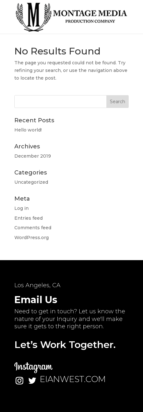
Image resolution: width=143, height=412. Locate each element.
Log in (21, 208)
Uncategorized (31, 182)
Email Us (35, 300)
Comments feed (32, 228)
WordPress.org (31, 237)
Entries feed (28, 218)
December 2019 (32, 156)
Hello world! (28, 130)
